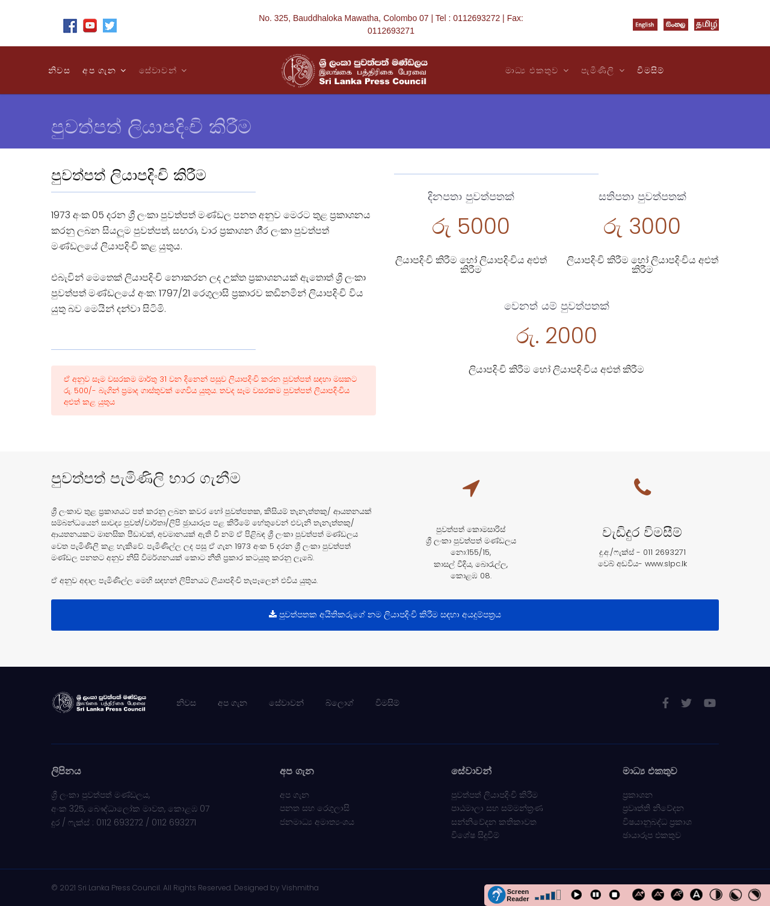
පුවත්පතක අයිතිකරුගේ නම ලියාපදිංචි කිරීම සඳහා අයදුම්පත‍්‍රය (385, 614)
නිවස (59, 70)
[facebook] (665, 703)
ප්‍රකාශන (638, 795)
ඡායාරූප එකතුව (652, 835)
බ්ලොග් (339, 703)
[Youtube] (710, 703)
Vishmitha (300, 888)
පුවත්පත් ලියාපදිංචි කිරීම (494, 795)
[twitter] (686, 703)
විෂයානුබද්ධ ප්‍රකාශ (657, 822)
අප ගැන (99, 70)
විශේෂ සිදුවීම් (475, 835)
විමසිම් (651, 70)
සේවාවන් (286, 703)
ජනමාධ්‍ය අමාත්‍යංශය (317, 822)
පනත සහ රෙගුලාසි (315, 808)
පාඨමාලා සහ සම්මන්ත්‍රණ (497, 808)
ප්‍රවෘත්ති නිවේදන (653, 808)
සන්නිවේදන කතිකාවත (494, 822)
